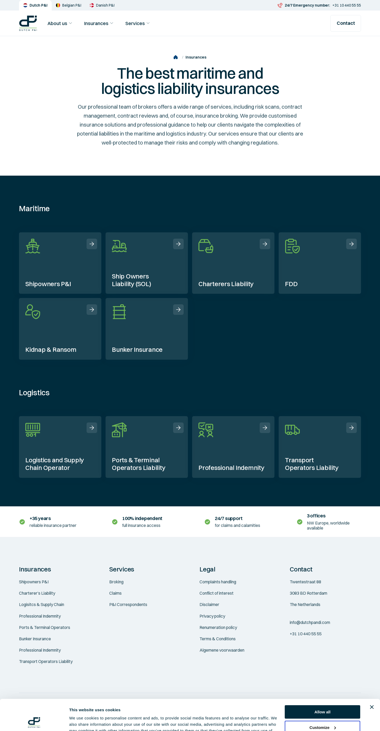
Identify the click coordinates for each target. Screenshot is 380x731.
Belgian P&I (68, 5)
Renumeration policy (218, 627)
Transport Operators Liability (46, 661)
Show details (81, 720)
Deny (322, 712)
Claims (115, 593)
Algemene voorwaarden (222, 650)
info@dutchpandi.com (310, 622)
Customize (323, 696)
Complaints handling (218, 581)
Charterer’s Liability (37, 593)
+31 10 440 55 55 (319, 5)
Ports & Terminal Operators (44, 627)
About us (61, 23)
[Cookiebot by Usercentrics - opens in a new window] (34, 721)
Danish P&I (102, 5)
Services (138, 23)
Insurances (99, 23)
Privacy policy (212, 616)
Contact (346, 23)
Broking (116, 581)
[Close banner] (372, 676)
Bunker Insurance (35, 638)
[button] (54, 569)
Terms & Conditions (218, 638)
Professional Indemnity (40, 616)
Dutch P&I (35, 5)
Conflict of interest (217, 593)
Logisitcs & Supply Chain (41, 604)
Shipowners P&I (34, 581)
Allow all (323, 681)
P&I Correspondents (128, 604)
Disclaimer (209, 604)
